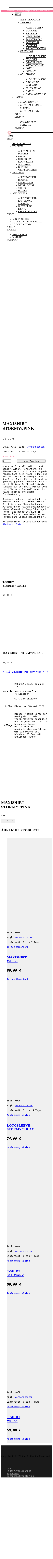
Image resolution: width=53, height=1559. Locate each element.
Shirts (20, 603)
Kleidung (8, 603)
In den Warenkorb (31, 540)
